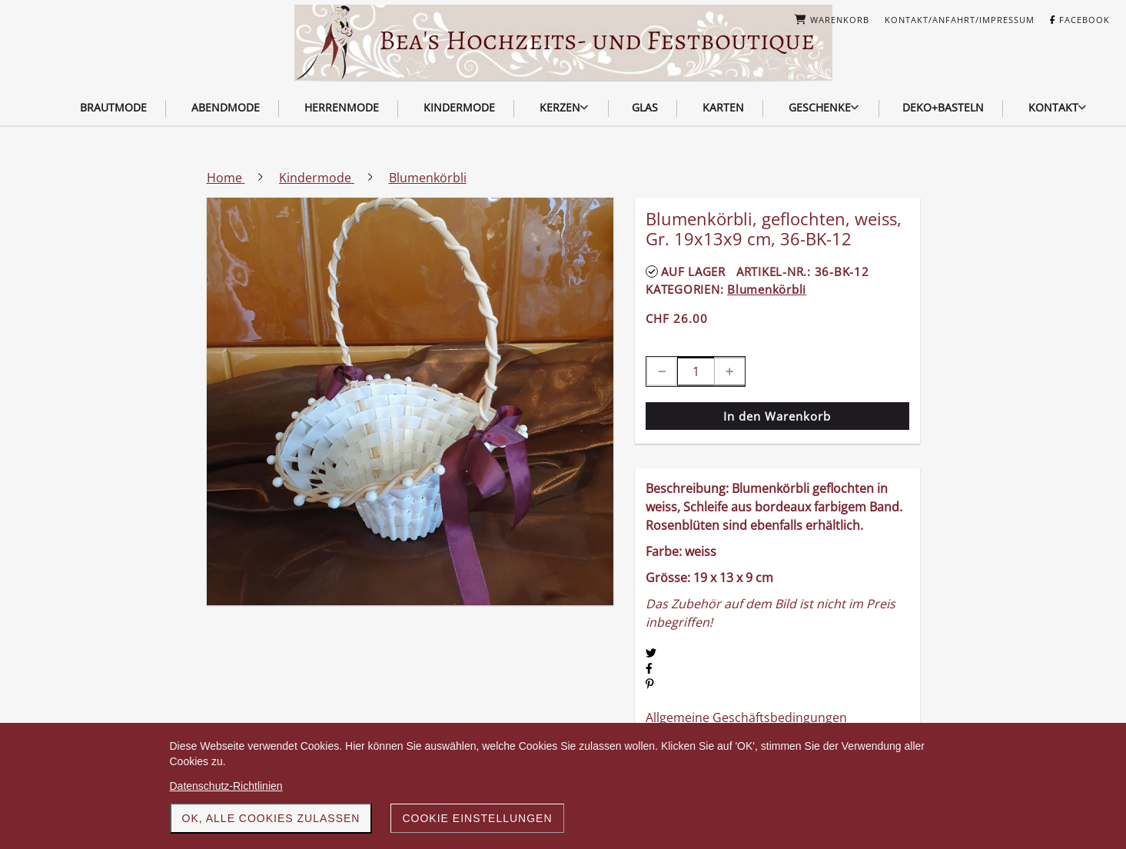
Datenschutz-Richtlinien (226, 786)
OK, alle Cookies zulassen (271, 818)
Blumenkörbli (766, 289)
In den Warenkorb (777, 416)
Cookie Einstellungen (477, 818)
